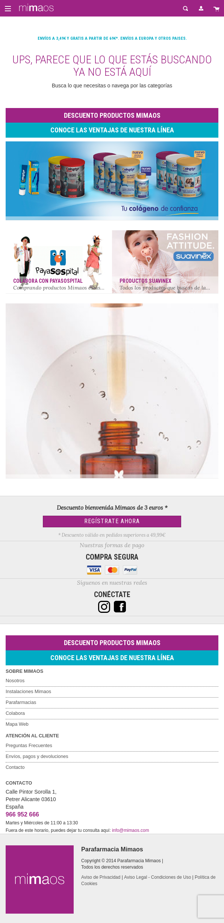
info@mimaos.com (130, 830)
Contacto (15, 767)
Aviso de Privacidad (100, 877)
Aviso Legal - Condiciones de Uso (157, 877)
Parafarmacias (21, 702)
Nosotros (15, 680)
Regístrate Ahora (112, 521)
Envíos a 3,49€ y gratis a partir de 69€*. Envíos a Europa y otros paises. (112, 38)
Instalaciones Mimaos (28, 691)
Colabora (15, 713)
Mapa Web (17, 724)
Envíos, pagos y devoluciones (37, 756)
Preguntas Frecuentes (29, 745)
